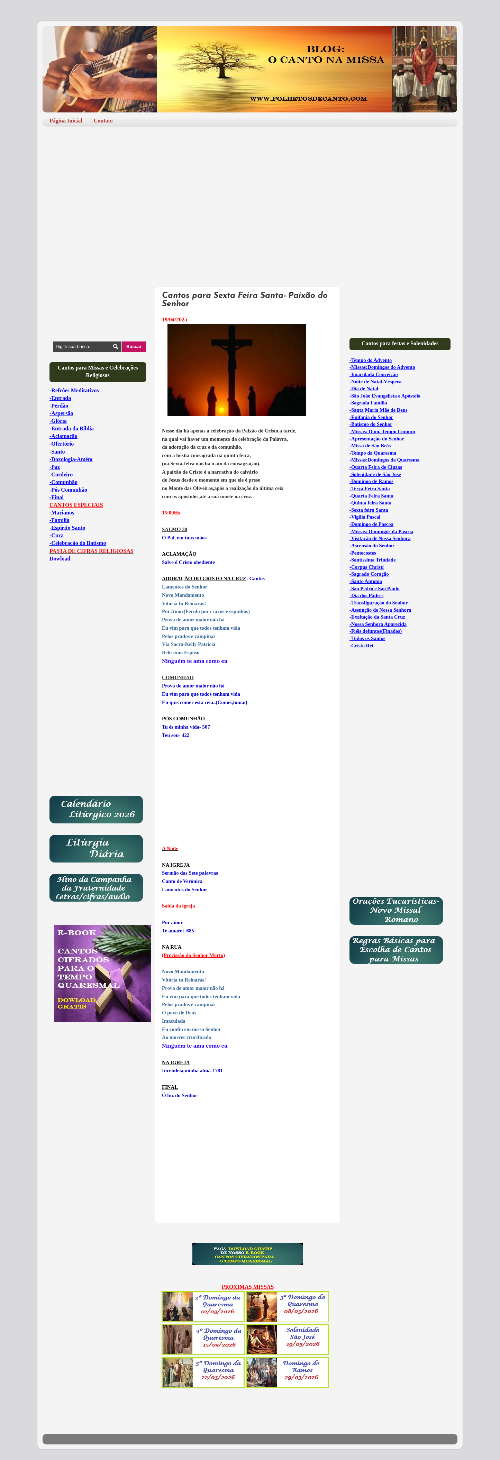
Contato (103, 121)
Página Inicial (65, 121)
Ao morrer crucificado (186, 1037)
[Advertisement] (250, 185)
